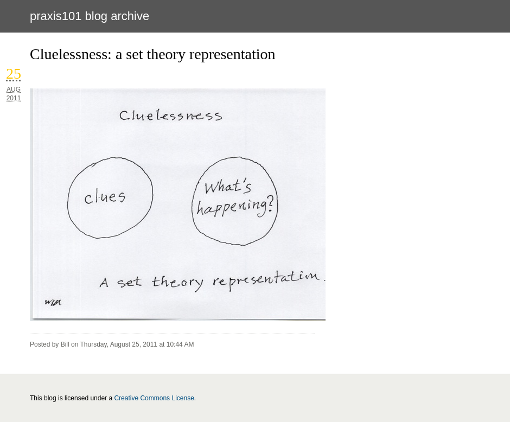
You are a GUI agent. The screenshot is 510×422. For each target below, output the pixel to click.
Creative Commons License (154, 398)
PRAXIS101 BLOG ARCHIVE (89, 16)
